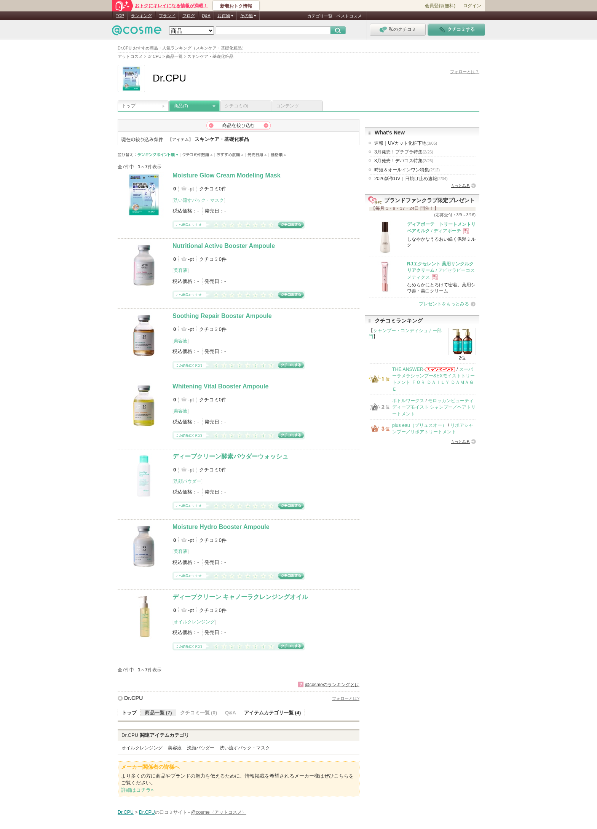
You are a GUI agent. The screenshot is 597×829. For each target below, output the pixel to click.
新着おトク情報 (236, 6)
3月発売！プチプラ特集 (403, 152)
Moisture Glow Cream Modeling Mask (226, 175)
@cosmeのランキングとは (332, 684)
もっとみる (460, 186)
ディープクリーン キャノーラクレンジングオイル (240, 597)
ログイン (472, 5)
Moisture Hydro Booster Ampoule (221, 527)
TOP (120, 15)
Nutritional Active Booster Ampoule (223, 246)
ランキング (141, 15)
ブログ (188, 15)
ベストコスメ (349, 16)
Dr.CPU (133, 698)
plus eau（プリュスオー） (419, 425)
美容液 (180, 270)
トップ (129, 106)
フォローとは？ (464, 71)
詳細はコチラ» (137, 790)
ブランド (167, 15)
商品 (181, 106)
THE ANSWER (407, 369)
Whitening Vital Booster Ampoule (220, 386)
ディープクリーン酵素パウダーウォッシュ (230, 456)
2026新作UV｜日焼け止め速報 (411, 178)
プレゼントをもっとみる (444, 304)
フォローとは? (345, 698)
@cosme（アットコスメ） (218, 812)
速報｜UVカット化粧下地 (405, 143)
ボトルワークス (408, 400)
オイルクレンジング (194, 622)
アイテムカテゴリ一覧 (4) (272, 713)
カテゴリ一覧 (319, 16)
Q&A (206, 15)
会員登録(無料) (440, 5)
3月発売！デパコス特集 (403, 160)
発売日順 (257, 155)
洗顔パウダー (187, 481)
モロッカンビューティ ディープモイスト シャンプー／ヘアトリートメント (434, 407)
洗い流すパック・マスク (199, 200)
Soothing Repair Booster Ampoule (222, 316)
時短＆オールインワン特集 (407, 170)
